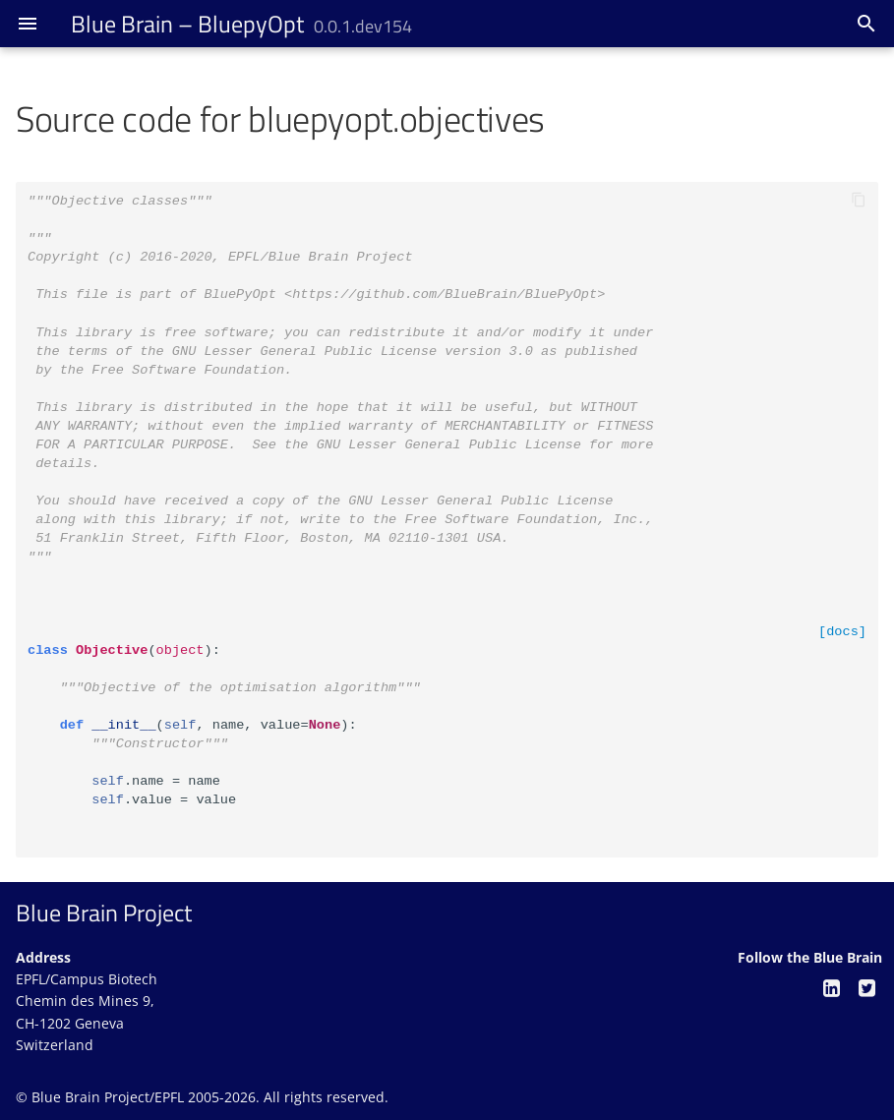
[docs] (842, 631)
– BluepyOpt (241, 23)
